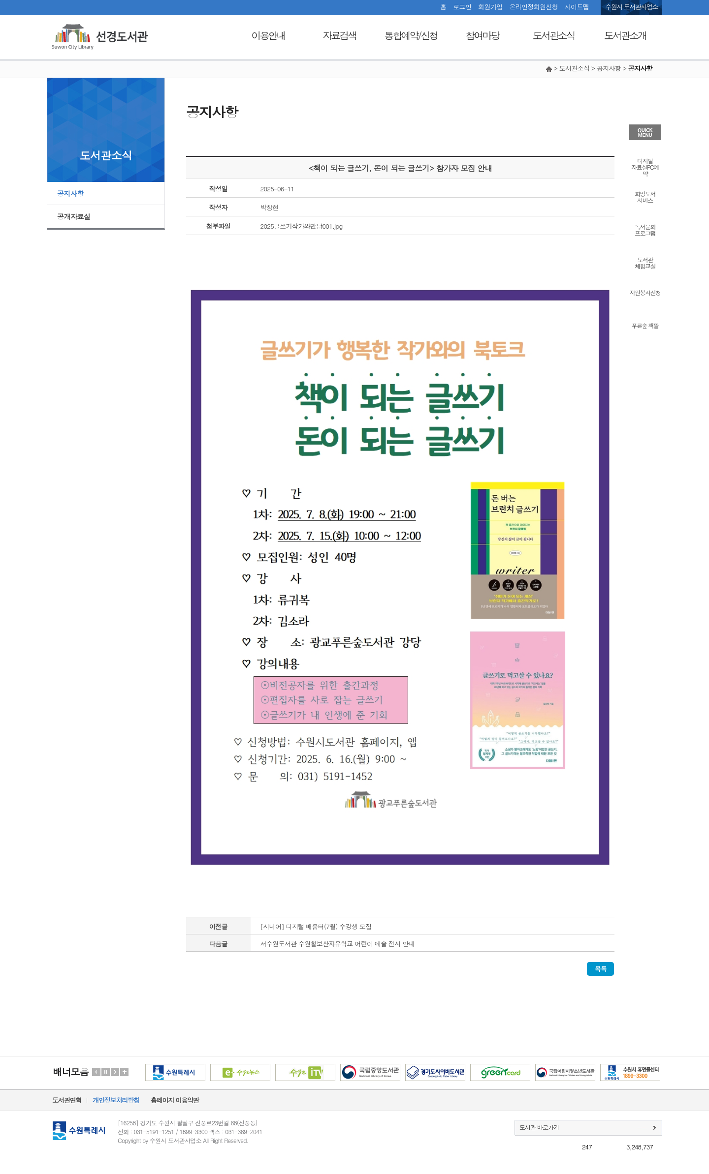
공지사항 (70, 193)
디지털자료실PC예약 (644, 166)
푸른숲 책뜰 (644, 325)
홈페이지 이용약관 (175, 1100)
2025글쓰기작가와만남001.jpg (301, 226)
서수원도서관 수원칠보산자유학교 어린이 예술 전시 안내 (337, 943)
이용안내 (268, 35)
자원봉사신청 (645, 292)
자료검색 (339, 35)
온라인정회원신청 (533, 6)
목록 (600, 968)
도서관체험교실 (645, 262)
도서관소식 (554, 35)
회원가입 (490, 6)
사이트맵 (577, 6)
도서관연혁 (66, 1100)
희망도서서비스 (645, 196)
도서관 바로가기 (539, 1127)
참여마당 (482, 35)
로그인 (462, 6)
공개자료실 (74, 216)
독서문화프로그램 (645, 229)
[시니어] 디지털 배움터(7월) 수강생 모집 (316, 926)
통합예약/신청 (411, 35)
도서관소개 (625, 35)
